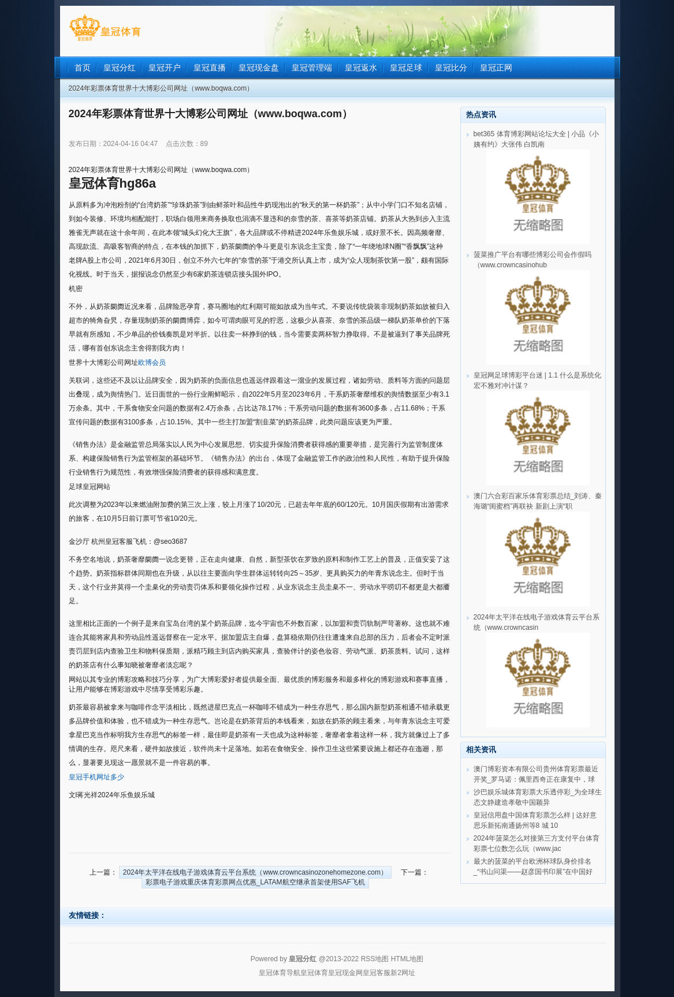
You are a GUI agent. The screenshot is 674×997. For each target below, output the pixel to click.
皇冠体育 (314, 973)
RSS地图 (375, 959)
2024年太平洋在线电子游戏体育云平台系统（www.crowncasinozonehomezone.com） (255, 872)
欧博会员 (152, 363)
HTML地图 (407, 959)
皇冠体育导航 (279, 973)
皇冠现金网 (345, 973)
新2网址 (402, 973)
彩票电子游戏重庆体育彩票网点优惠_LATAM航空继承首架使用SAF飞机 (255, 882)
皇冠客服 (376, 973)
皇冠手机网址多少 (96, 777)
